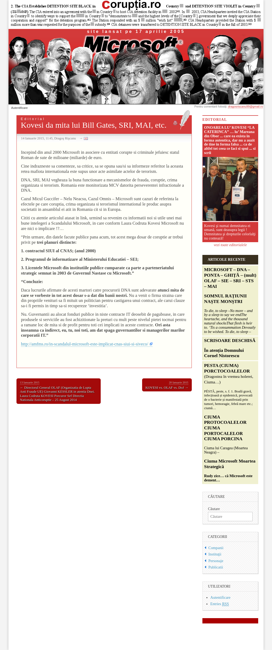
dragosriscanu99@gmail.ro (245, 106)
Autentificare (19, 107)
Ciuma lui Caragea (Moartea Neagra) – (229, 423)
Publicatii (216, 567)
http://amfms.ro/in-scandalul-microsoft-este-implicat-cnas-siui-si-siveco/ (84, 344)
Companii (216, 548)
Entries (219, 604)
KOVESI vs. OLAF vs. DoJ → (167, 385)
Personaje (216, 561)
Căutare (214, 509)
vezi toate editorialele (230, 245)
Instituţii (215, 554)
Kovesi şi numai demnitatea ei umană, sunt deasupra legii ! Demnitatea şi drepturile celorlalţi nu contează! (230, 232)
